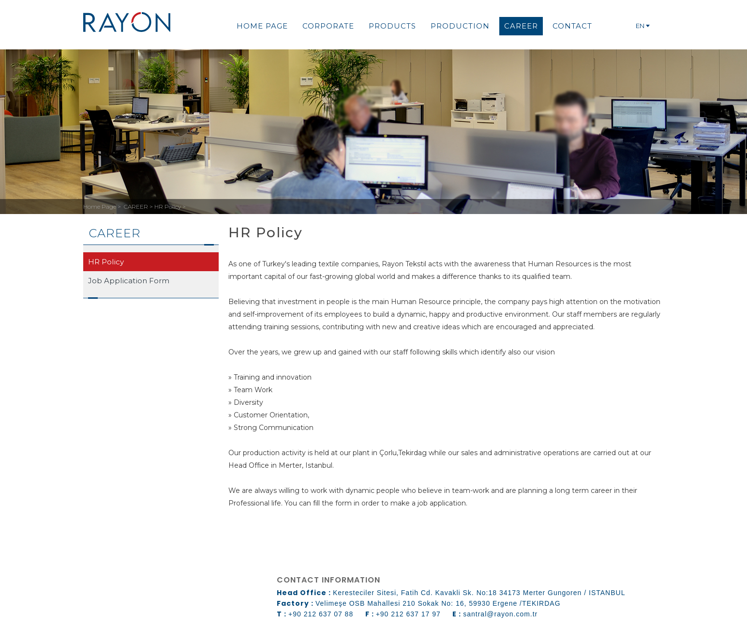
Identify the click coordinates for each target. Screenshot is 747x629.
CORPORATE (328, 26)
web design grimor (119, 607)
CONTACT (572, 26)
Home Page (100, 206)
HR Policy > (170, 206)
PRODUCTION (460, 26)
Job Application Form (128, 280)
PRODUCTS (392, 26)
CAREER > (139, 206)
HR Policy (106, 261)
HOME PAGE (262, 26)
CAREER (521, 26)
